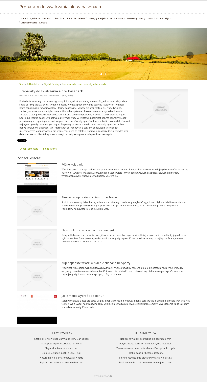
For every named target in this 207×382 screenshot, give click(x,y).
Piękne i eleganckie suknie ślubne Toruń (89, 197)
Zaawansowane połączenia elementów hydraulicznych (145, 348)
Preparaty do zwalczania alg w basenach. (84, 84)
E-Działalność (34, 84)
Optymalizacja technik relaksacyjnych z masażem (145, 343)
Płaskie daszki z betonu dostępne (146, 353)
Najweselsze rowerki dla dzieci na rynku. (89, 230)
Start (22, 84)
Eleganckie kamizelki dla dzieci (61, 348)
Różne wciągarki (73, 164)
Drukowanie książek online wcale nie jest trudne (145, 362)
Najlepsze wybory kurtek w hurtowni (61, 343)
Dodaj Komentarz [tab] (29, 148)
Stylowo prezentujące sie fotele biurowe (61, 362)
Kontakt (43, 22)
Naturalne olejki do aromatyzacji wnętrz (61, 357)
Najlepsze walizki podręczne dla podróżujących (145, 338)
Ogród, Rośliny (52, 84)
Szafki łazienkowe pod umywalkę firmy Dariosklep (61, 338)
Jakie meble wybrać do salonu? (82, 296)
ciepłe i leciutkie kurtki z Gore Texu (61, 353)
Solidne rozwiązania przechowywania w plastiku (145, 357)
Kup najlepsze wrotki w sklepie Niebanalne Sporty (96, 263)
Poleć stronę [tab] (50, 148)
